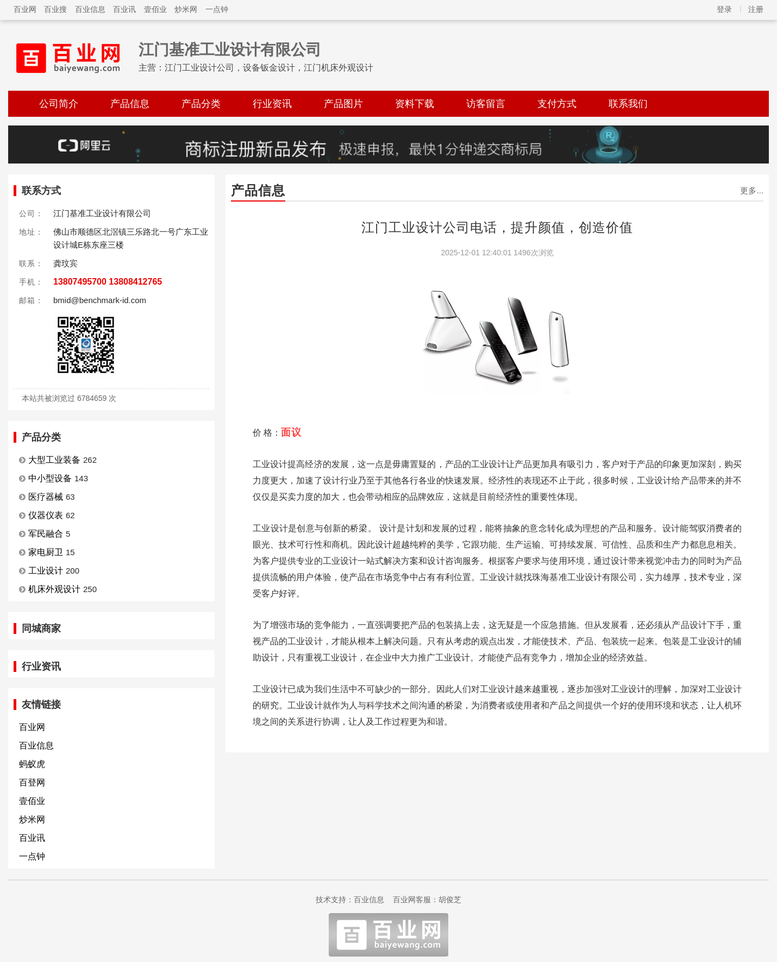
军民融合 (45, 533)
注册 (755, 9)
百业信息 (90, 9)
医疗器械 (45, 496)
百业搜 (55, 9)
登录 (724, 9)
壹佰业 (155, 9)
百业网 (25, 9)
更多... (751, 190)
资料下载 (414, 103)
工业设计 (45, 570)
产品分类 (201, 103)
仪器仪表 (45, 515)
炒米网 (185, 9)
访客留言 (485, 103)
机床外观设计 (54, 589)
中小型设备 (50, 478)
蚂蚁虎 (32, 764)
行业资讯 (272, 103)
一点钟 (216, 9)
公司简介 (58, 103)
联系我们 (628, 103)
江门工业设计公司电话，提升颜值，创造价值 (497, 227)
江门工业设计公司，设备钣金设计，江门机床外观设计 (269, 67)
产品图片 (343, 103)
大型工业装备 (54, 459)
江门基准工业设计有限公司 (230, 49)
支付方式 (557, 103)
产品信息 (129, 103)
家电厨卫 (45, 552)
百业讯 (124, 9)
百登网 (32, 782)
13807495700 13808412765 (107, 281)
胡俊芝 (449, 899)
